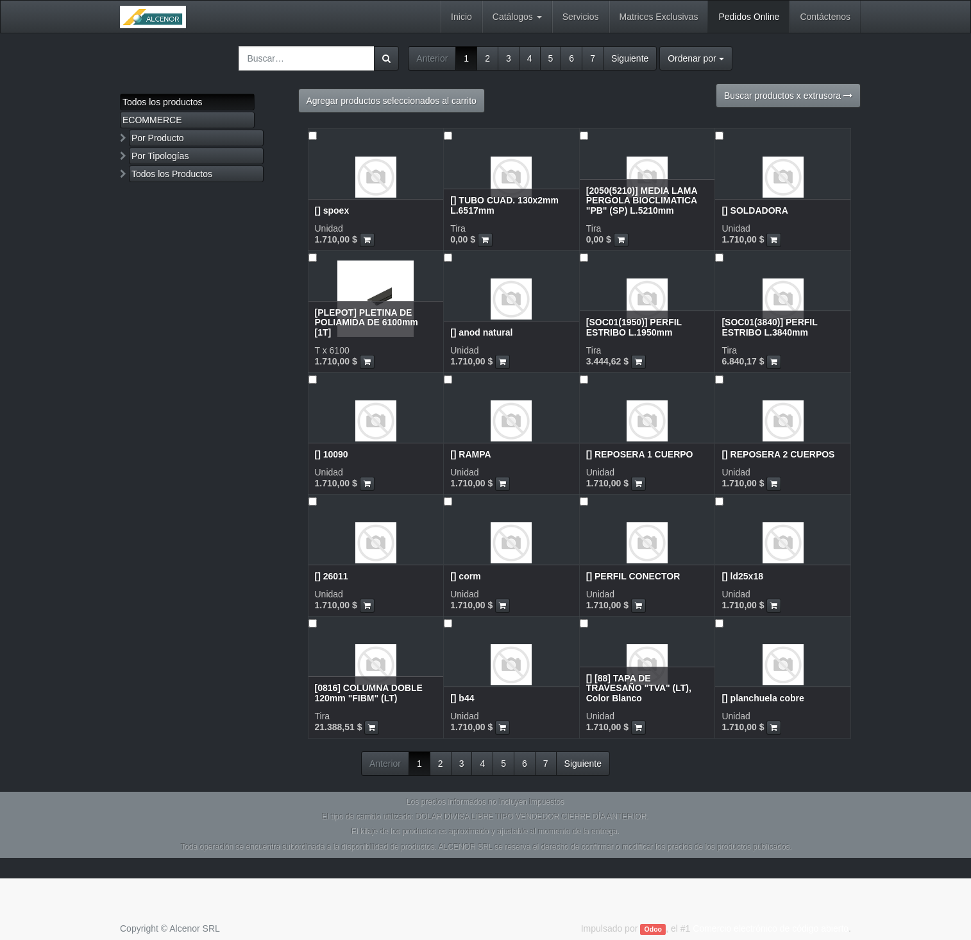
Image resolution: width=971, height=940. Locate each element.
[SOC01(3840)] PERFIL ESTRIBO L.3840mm (769, 327)
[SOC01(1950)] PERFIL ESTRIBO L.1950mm (634, 327)
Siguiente (629, 58)
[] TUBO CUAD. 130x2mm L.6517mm (504, 205)
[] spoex (332, 210)
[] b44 (462, 698)
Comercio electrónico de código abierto (771, 928)
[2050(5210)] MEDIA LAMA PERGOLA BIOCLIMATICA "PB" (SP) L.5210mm (641, 200)
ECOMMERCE (152, 120)
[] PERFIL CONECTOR (633, 576)
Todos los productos (162, 102)
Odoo (653, 929)
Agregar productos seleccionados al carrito (392, 101)
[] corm (465, 576)
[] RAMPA (470, 454)
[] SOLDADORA (755, 210)
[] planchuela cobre (763, 698)
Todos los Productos (171, 174)
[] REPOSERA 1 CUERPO (639, 454)
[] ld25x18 (742, 576)
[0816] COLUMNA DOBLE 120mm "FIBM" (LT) (369, 693)
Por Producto (157, 138)
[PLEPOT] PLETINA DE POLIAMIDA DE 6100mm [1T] (366, 322)
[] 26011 (331, 576)
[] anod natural (481, 332)
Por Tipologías (160, 156)
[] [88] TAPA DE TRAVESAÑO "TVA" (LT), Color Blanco (638, 688)
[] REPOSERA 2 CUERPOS (778, 454)
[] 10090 (331, 454)
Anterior (432, 58)
